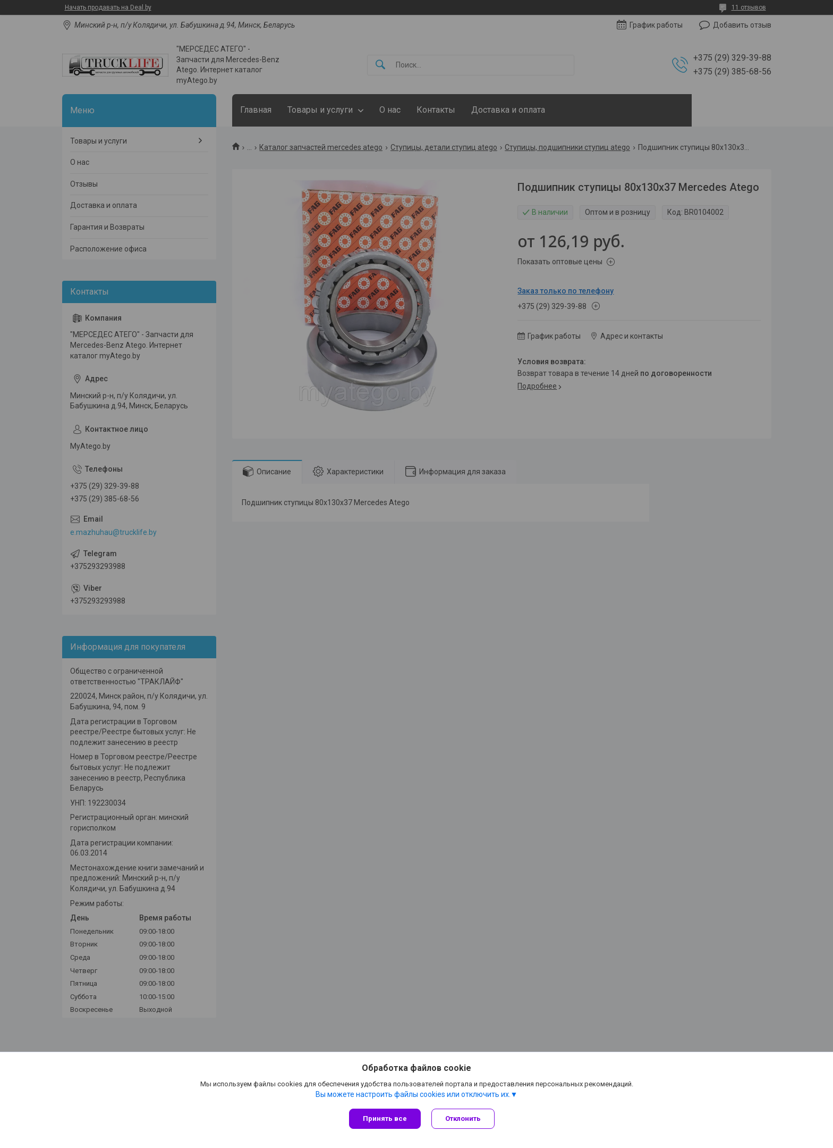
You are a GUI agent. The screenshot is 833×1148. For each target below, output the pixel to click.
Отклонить (463, 1118)
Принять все (385, 1118)
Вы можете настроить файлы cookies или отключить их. (413, 1094)
